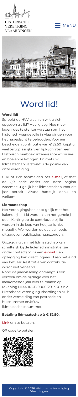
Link (5, 323)
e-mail (57, 177)
